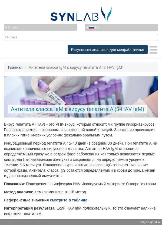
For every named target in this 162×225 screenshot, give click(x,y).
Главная (15, 67)
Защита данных (149, 222)
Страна (11, 27)
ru (92, 27)
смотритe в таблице (68, 200)
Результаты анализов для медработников (107, 49)
